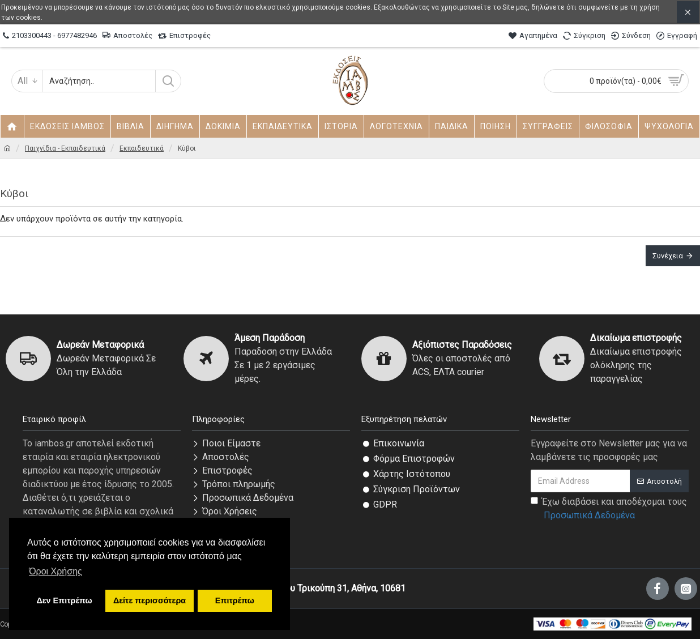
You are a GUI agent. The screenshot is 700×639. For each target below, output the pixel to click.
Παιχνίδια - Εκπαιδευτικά (65, 148)
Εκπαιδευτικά (141, 148)
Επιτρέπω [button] (234, 600)
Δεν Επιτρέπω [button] (64, 600)
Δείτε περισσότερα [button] (149, 600)
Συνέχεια (667, 256)
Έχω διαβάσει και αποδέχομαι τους (609, 509)
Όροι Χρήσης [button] (55, 571)
